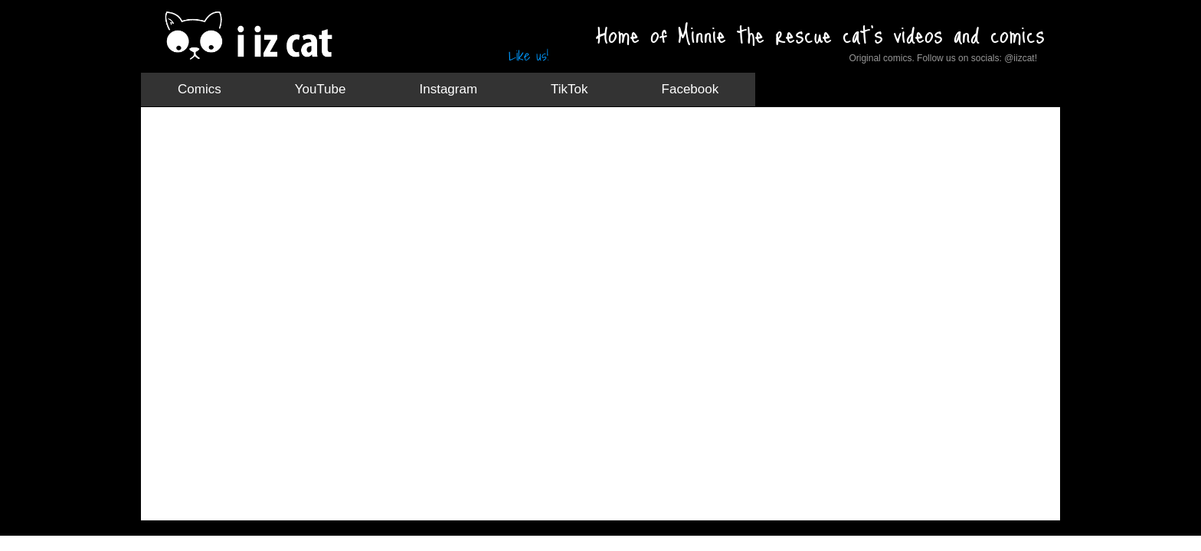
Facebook (690, 89)
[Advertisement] (435, 156)
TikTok (569, 89)
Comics (199, 89)
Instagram (448, 89)
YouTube (320, 89)
